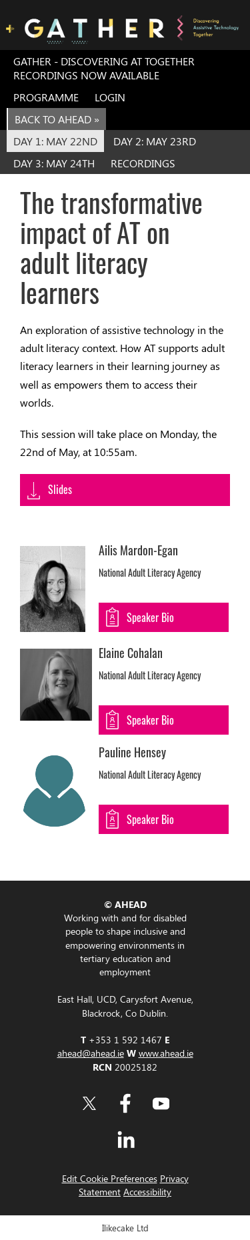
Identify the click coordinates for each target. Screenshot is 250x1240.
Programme (46, 97)
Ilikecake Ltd (125, 1227)
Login (110, 97)
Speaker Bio (150, 617)
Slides (60, 489)
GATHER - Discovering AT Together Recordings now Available (104, 68)
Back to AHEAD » (57, 119)
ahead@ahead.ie (90, 1053)
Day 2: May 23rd (154, 141)
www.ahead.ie (166, 1053)
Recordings (143, 163)
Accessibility (147, 1191)
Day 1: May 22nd (55, 141)
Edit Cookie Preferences (109, 1178)
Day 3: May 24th (54, 163)
